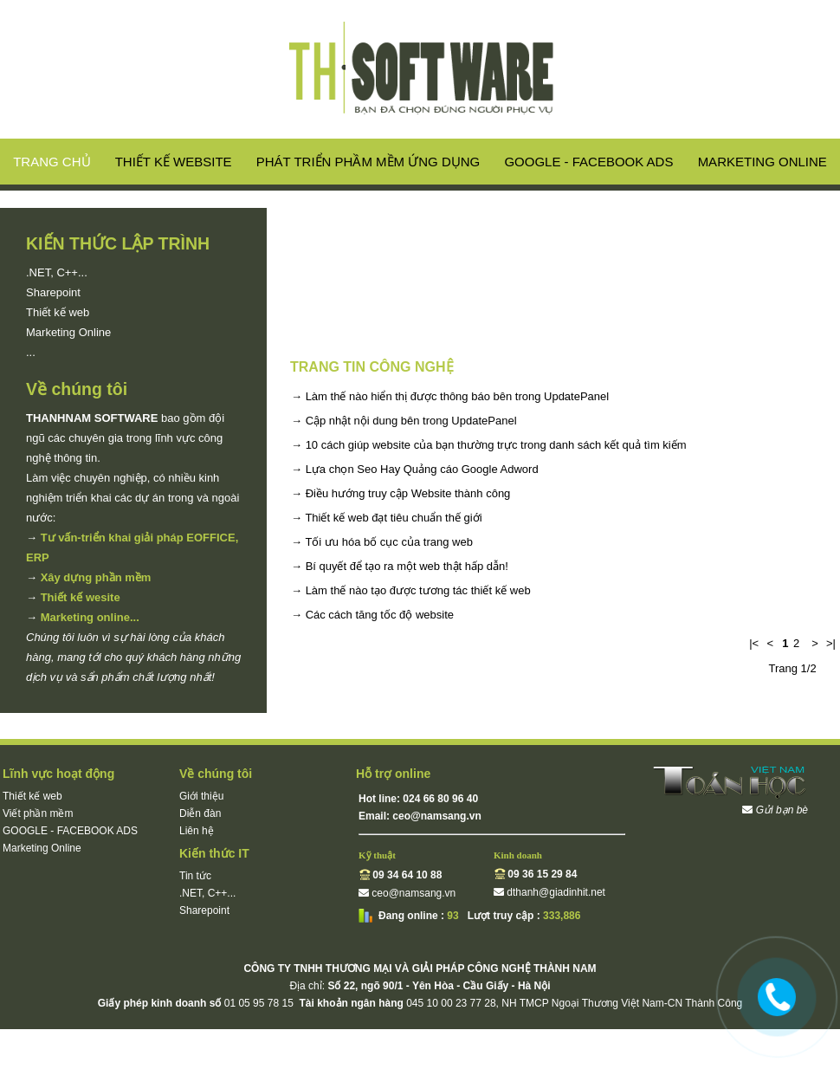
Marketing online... (90, 617)
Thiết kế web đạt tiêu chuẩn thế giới (393, 517)
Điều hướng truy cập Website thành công (408, 493)
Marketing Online (762, 161)
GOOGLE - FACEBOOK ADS (588, 161)
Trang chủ (51, 161)
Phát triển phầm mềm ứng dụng (368, 161)
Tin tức (195, 876)
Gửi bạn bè (782, 810)
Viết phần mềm (38, 813)
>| (831, 643)
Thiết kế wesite (80, 597)
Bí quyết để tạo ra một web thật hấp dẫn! (407, 566)
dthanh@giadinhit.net (556, 892)
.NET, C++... (56, 272)
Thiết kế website (173, 161)
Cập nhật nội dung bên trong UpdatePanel (411, 420)
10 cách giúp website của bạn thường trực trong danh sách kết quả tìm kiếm (496, 444)
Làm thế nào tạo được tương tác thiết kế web (418, 590)
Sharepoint (53, 292)
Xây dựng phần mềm (96, 577)
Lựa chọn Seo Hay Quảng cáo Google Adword (422, 469)
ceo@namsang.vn (414, 893)
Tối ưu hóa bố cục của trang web (388, 541)
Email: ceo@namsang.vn (420, 816)
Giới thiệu (201, 796)
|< (754, 643)
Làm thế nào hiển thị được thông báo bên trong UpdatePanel (458, 396)
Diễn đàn (200, 813)
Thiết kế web (57, 312)
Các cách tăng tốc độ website (380, 614)
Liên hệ (196, 831)
